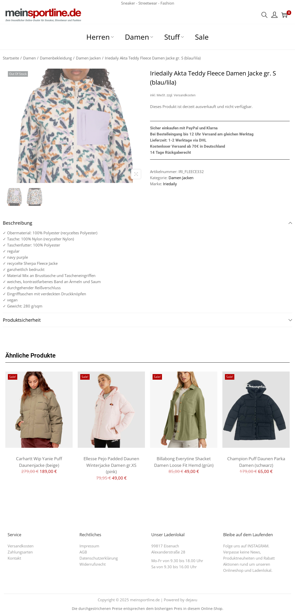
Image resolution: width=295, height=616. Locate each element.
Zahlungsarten (20, 552)
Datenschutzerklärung (98, 558)
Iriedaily (170, 183)
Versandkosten (184, 95)
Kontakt (14, 558)
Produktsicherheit (147, 320)
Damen (29, 57)
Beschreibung (147, 223)
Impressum (89, 545)
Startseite (11, 57)
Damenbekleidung (56, 57)
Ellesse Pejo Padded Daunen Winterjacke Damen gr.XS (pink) (111, 465)
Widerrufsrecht (92, 564)
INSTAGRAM (258, 545)
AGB (83, 552)
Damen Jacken (88, 57)
